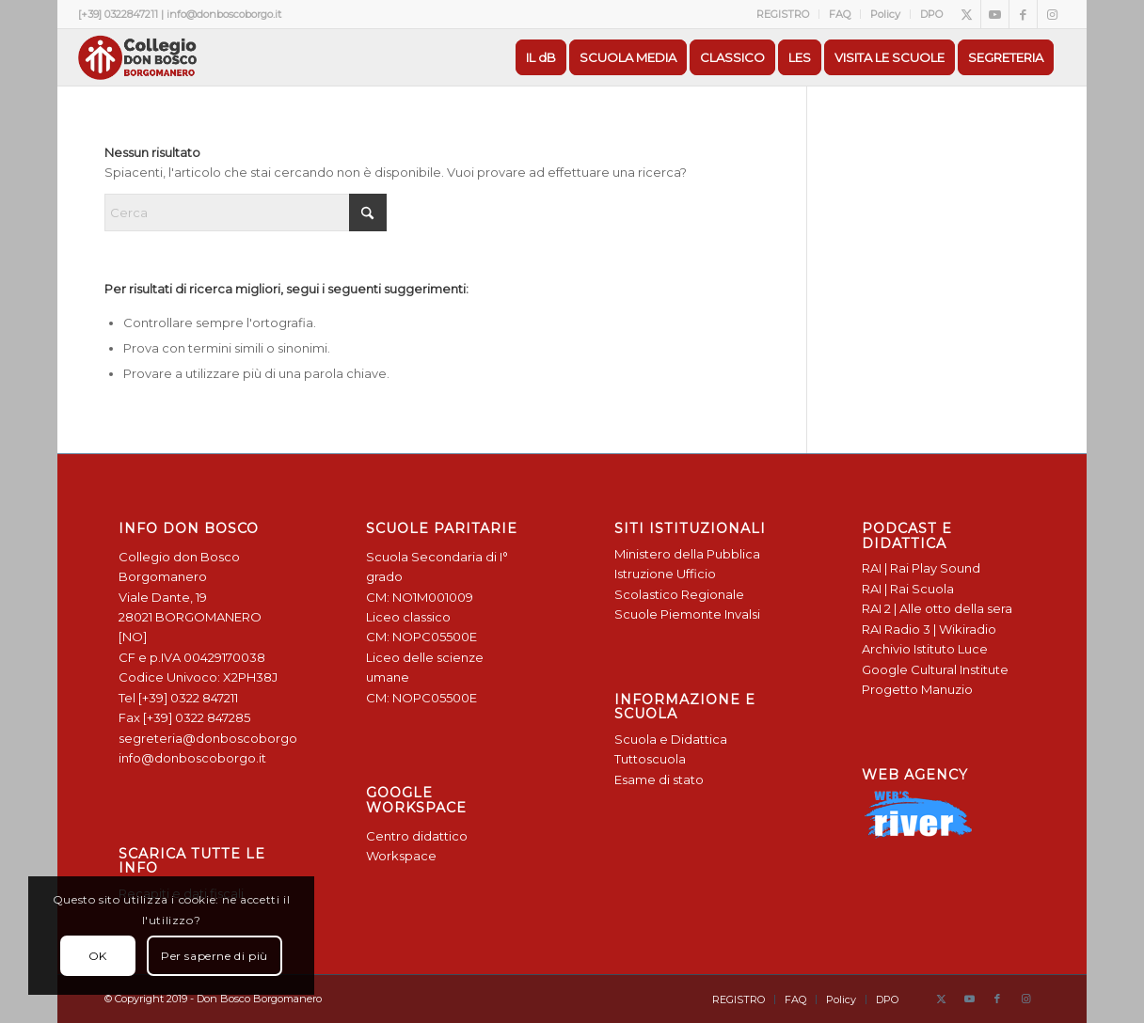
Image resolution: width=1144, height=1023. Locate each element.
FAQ (839, 14)
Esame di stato (659, 779)
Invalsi (742, 614)
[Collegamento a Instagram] (1052, 14)
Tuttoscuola (650, 758)
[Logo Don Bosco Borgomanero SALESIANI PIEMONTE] (137, 57)
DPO (931, 14)
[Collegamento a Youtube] (995, 14)
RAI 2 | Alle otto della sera (937, 608)
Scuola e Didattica (670, 739)
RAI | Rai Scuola (908, 588)
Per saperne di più (214, 956)
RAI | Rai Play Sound (921, 567)
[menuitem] (783, 14)
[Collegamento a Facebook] (1023, 14)
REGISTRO (782, 14)
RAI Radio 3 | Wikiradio (929, 629)
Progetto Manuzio (917, 689)
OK (97, 956)
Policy (885, 14)
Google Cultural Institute (935, 669)
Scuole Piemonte (668, 614)
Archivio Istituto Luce (925, 648)
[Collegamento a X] (966, 14)
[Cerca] (245, 212)
